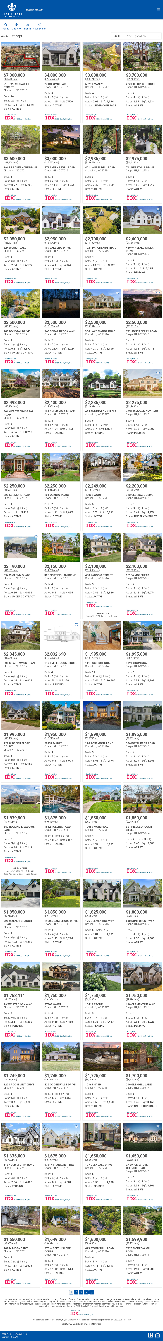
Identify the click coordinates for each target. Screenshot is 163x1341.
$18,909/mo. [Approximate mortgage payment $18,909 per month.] (10, 162)
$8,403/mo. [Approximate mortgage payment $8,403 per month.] (92, 1243)
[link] (6, 27)
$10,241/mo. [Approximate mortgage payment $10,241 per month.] (51, 738)
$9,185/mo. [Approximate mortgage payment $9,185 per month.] (10, 1079)
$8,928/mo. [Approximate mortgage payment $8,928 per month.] (132, 1079)
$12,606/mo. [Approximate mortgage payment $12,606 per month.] (51, 406)
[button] (16, 27)
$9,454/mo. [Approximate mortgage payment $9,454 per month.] (132, 916)
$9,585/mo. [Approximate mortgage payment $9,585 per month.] (92, 916)
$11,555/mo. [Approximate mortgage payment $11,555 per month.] (133, 490)
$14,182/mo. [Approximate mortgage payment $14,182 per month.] (92, 243)
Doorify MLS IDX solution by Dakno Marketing (81, 1324)
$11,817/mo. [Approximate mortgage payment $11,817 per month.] (10, 490)
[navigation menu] (158, 9)
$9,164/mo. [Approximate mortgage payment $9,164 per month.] (51, 1079)
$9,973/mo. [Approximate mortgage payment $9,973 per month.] (92, 738)
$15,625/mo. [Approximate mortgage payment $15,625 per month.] (133, 162)
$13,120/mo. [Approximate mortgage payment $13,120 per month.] (10, 406)
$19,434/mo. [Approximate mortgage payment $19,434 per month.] (133, 79)
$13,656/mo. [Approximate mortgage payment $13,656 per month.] (133, 243)
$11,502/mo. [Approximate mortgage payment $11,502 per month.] (10, 570)
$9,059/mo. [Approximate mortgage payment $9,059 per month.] (92, 1079)
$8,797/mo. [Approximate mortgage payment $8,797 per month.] (10, 1160)
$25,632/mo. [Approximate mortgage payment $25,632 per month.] (51, 79)
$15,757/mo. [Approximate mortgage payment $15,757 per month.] (51, 162)
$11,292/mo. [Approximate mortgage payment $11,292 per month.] (51, 570)
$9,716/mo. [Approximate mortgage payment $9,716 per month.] (92, 822)
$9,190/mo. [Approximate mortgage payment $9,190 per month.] (51, 999)
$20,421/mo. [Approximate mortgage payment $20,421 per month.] (92, 79)
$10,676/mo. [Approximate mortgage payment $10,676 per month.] (51, 658)
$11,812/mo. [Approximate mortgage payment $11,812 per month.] (92, 490)
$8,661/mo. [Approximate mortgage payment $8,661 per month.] (51, 1243)
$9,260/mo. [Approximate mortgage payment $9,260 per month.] (10, 999)
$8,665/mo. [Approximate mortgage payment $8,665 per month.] (92, 1160)
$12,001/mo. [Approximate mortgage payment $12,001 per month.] (92, 406)
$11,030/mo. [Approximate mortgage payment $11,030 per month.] (92, 570)
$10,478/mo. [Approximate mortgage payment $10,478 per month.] (92, 658)
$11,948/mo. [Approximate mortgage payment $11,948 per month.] (133, 406)
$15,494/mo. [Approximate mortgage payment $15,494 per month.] (10, 243)
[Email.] (34, 9)
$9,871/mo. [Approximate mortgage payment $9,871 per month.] (10, 822)
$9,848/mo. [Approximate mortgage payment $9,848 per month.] (51, 822)
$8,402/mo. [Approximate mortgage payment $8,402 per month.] (132, 1243)
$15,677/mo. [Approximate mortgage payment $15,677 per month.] (92, 162)
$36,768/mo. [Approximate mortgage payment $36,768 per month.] (10, 79)
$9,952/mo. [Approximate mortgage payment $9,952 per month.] (132, 738)
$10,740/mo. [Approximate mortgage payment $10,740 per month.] (10, 658)
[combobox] (142, 36)
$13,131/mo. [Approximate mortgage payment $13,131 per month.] (10, 326)
